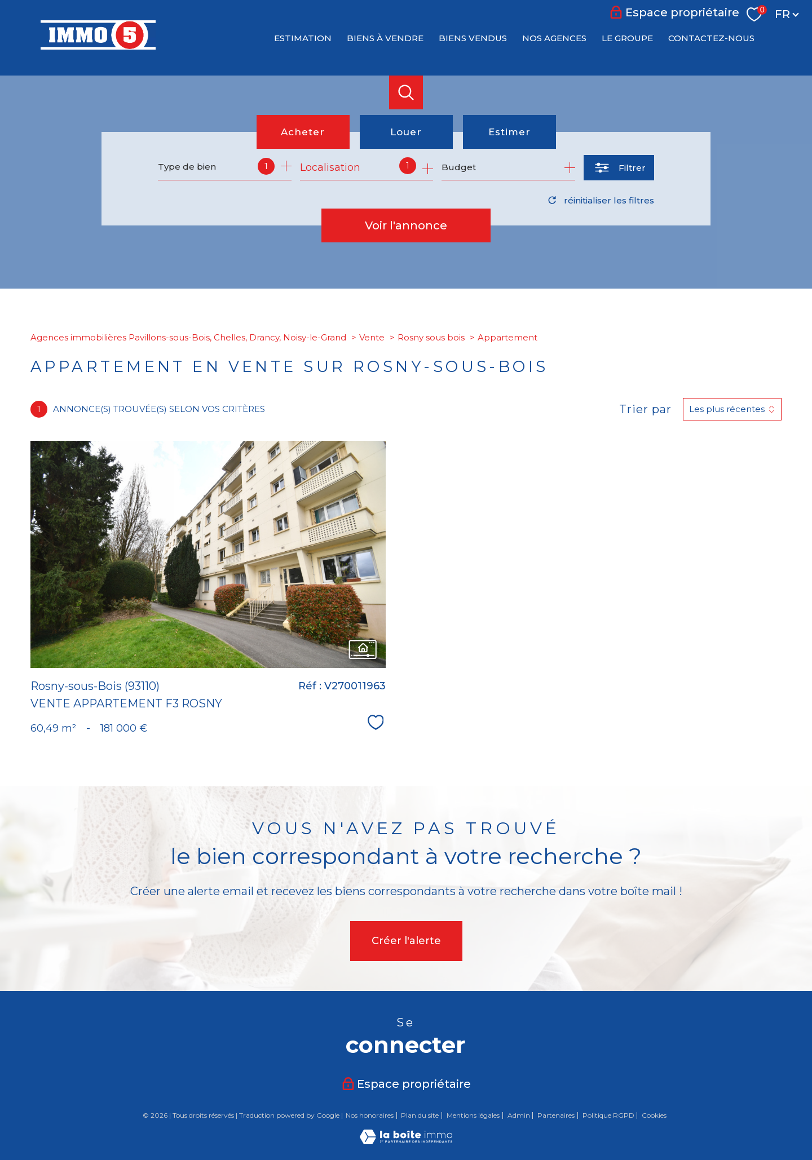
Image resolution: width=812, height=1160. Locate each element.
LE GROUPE (627, 38)
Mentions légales (473, 1115)
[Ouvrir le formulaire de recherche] (619, 167)
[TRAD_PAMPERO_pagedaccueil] (98, 46)
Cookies (654, 1115)
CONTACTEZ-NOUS (711, 38)
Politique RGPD (608, 1115)
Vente (372, 337)
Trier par (645, 409)
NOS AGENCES (554, 38)
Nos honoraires (370, 1115)
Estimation (303, 38)
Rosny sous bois (431, 337)
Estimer (509, 132)
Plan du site (420, 1115)
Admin (519, 1115)
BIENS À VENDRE (385, 38)
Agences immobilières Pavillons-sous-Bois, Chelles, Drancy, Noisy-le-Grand (188, 337)
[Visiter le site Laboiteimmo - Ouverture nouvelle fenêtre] (406, 1141)
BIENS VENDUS (473, 38)
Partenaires (556, 1115)
